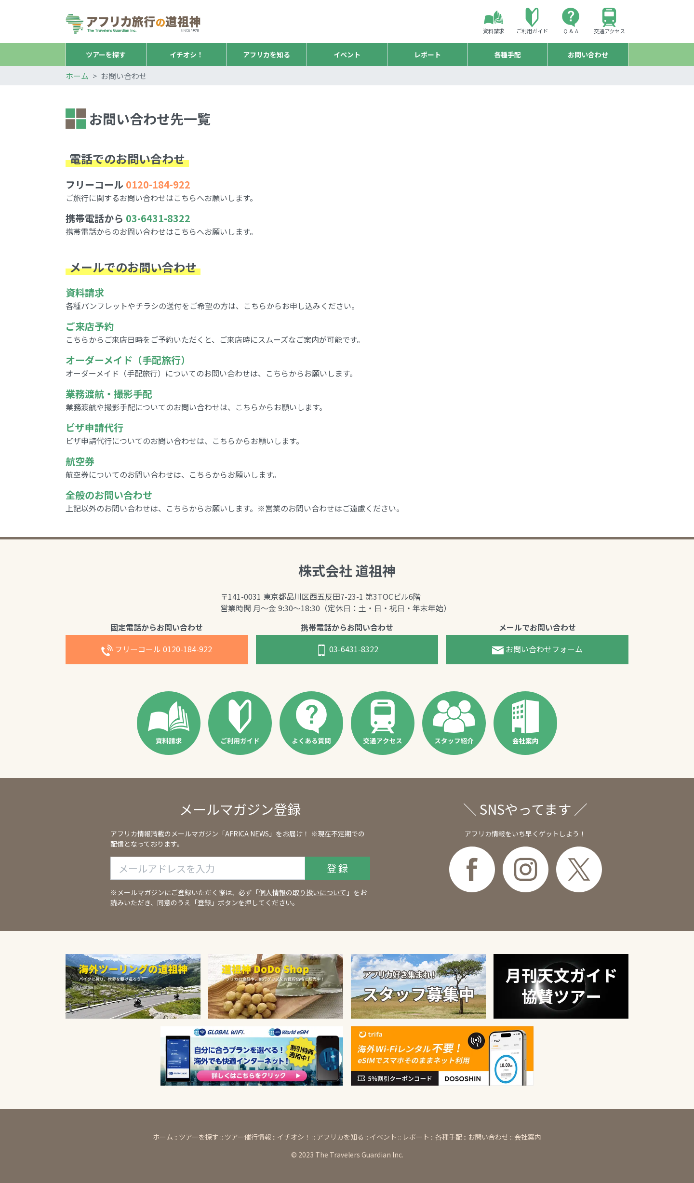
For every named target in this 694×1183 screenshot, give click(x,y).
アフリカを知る (340, 1137)
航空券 (80, 461)
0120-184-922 (156, 649)
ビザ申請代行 (94, 427)
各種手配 (448, 1137)
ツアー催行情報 (248, 1137)
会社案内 (527, 1137)
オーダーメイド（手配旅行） (128, 360)
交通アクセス (609, 21)
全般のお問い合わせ (109, 495)
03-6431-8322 (158, 218)
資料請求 (493, 21)
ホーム (77, 75)
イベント (383, 1137)
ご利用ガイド (532, 21)
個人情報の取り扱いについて (303, 892)
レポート (415, 1137)
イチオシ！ (294, 1137)
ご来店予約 (90, 326)
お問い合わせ (488, 1137)
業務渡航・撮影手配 (109, 394)
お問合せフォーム (537, 649)
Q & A (570, 21)
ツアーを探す (199, 1137)
